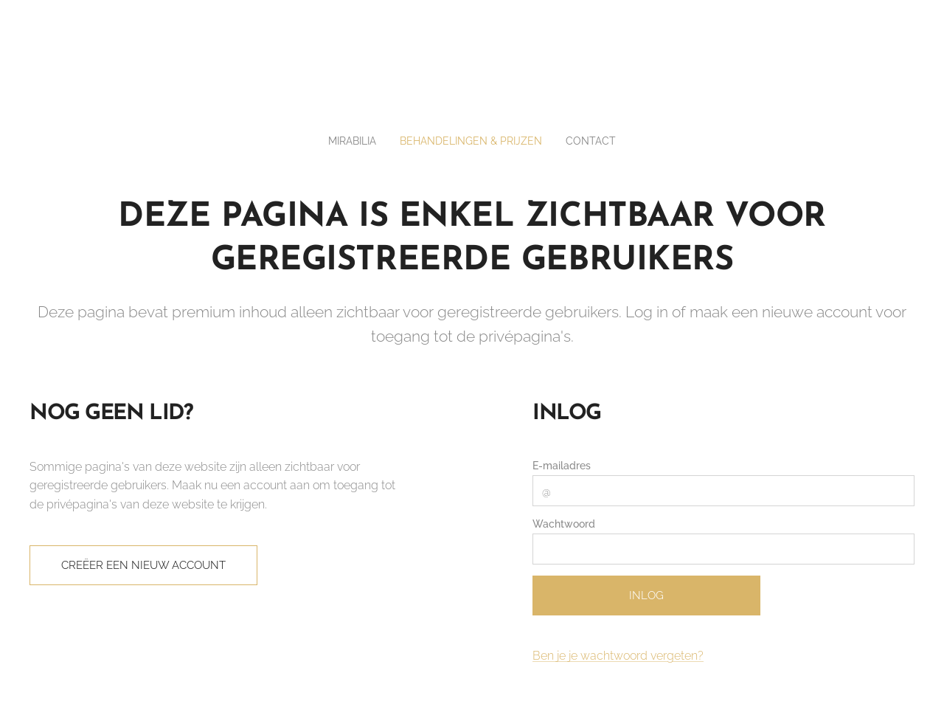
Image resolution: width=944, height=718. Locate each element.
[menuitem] (346, 140)
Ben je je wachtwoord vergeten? (618, 656)
